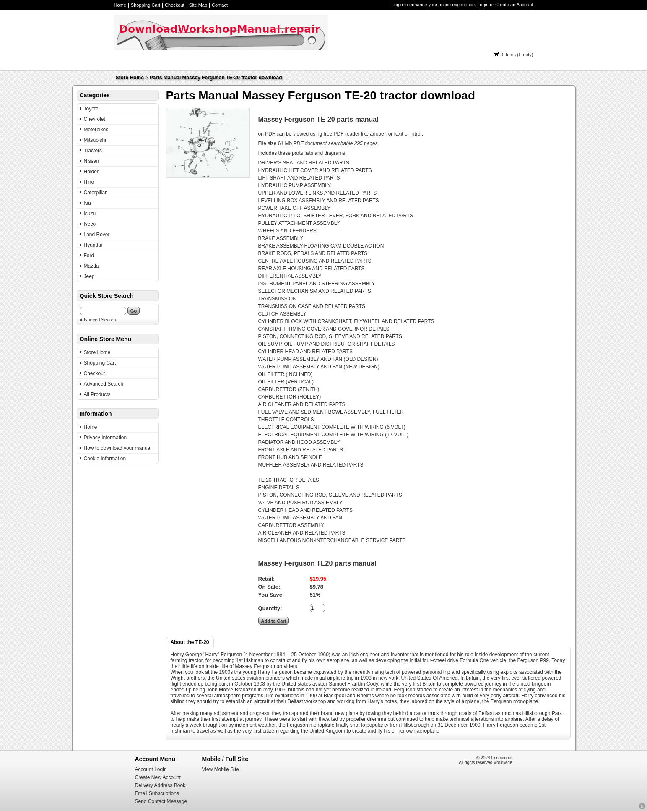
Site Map (198, 5)
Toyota (91, 109)
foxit (399, 134)
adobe (377, 134)
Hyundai (93, 245)
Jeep (89, 276)
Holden (92, 172)
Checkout (174, 5)
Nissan (91, 161)
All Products (97, 394)
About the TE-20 (190, 642)
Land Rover (97, 234)
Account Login (151, 769)
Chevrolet (94, 119)
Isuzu (90, 213)
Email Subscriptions (157, 793)
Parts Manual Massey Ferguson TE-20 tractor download (216, 78)
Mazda (91, 266)
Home (120, 5)
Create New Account (158, 777)
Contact (220, 5)
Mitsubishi (95, 140)
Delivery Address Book (160, 785)
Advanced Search (98, 319)
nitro (416, 134)
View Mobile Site (220, 769)
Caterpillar (95, 193)
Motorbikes (96, 130)
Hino (89, 182)
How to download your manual (117, 448)
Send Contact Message (161, 801)
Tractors (93, 151)
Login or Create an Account (505, 4)
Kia (87, 203)
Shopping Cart (145, 5)
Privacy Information (105, 438)
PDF (299, 143)
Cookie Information (105, 459)
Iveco (90, 224)
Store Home (130, 78)
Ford (89, 255)
